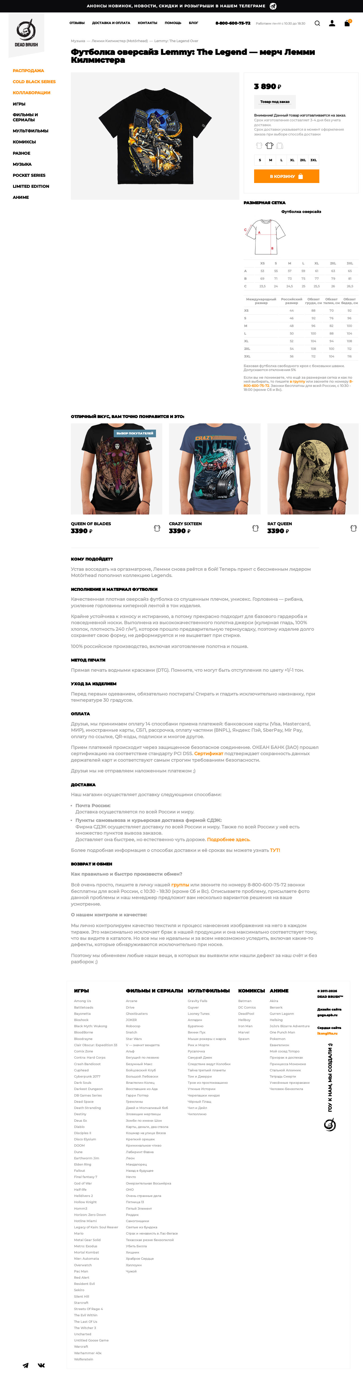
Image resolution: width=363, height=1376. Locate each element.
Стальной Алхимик (285, 1070)
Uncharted (82, 1334)
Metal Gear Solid (87, 1240)
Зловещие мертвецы (143, 1114)
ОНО (130, 1190)
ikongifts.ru (327, 1033)
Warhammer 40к (88, 1353)
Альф (130, 1051)
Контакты (147, 23)
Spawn (243, 1039)
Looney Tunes (199, 1014)
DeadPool (246, 1014)
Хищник (132, 1252)
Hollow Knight (85, 1202)
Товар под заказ (275, 102)
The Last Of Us (85, 1322)
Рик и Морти (198, 1045)
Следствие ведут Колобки (209, 1064)
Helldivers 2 (83, 1196)
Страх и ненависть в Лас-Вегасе (152, 1234)
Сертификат (208, 755)
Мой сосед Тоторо (284, 1051)
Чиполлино (197, 1114)
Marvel (243, 1033)
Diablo (79, 1127)
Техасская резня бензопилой (150, 1240)
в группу (297, 383)
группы (180, 886)
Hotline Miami (85, 1221)
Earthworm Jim (86, 1158)
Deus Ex (80, 1121)
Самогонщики (137, 1221)
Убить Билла (136, 1246)
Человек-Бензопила (286, 1089)
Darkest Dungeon (88, 1089)
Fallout (79, 1171)
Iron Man (245, 1026)
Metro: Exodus (85, 1246)
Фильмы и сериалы (154, 991)
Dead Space (84, 1102)
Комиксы (251, 991)
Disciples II (82, 1133)
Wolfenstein (83, 1359)
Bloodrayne (83, 1039)
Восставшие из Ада (141, 1089)
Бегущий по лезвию (142, 1058)
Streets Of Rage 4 (88, 1309)
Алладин (195, 1020)
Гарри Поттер (137, 1095)
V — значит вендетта (142, 1045)
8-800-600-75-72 (225, 23)
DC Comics (247, 1007)
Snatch (131, 1033)
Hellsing (276, 1020)
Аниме (279, 991)
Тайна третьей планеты (207, 1070)
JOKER (131, 1020)
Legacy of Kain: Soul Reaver (96, 1227)
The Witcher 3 (85, 1328)
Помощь (173, 23)
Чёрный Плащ (199, 1102)
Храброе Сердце (140, 1259)
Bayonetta (82, 1014)
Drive (130, 1007)
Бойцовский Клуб (141, 1070)
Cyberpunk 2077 (87, 1076)
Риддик (132, 1215)
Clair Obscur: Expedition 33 (95, 1045)
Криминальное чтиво (143, 1146)
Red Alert (81, 1278)
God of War (83, 1183)
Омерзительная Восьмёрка (148, 1183)
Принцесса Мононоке (288, 1064)
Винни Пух (196, 1033)
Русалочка (196, 1051)
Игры (81, 991)
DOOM (79, 1146)
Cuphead (81, 1070)
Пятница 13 (135, 1202)
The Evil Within (85, 1315)
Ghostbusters (137, 1014)
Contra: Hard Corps (89, 1058)
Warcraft (81, 1347)
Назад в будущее (139, 1171)
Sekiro (79, 1290)
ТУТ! (275, 852)
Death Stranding (87, 1108)
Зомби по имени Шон (144, 1121)
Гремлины (134, 1102)
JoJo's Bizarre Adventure (290, 1026)
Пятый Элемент (139, 1209)
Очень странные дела (143, 1196)
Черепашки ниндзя (204, 1095)
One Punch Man (282, 1033)
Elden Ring (82, 1164)
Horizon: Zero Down (90, 1215)
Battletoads (83, 1007)
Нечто (131, 1177)
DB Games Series (88, 1095)
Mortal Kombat (86, 1252)
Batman (244, 1001)
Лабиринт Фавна (139, 1152)
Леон (130, 1158)
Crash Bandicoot (87, 1064)
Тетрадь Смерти (283, 1076)
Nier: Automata (86, 1259)
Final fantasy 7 (85, 1177)
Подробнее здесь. (228, 841)
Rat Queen (279, 525)
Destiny (80, 1114)
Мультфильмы (209, 991)
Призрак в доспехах (286, 1058)
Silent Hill (81, 1297)
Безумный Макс (139, 1064)
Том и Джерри (200, 1076)
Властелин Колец (140, 1083)
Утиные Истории (202, 1089)
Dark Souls (82, 1083)
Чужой (131, 1271)
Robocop (133, 1026)
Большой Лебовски (142, 1076)
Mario (78, 1234)
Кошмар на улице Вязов (146, 1133)
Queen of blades (91, 525)
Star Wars (134, 1039)
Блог (193, 23)
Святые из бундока (141, 1227)
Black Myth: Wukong (90, 1026)
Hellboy (244, 1020)
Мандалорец (136, 1164)
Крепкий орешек (140, 1139)
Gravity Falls (197, 1001)
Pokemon (277, 1039)
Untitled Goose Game (91, 1340)
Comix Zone (83, 1051)
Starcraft (81, 1303)
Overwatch (83, 1265)
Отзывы (77, 23)
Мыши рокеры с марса (207, 1039)
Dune (78, 1152)
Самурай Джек (200, 1058)
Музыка (78, 41)
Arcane (131, 1001)
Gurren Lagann (282, 1014)
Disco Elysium (85, 1139)
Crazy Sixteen (185, 525)
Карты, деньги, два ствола (147, 1127)
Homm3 (80, 1209)
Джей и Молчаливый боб (147, 1108)
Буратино (195, 1026)
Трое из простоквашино (208, 1083)
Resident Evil (84, 1284)
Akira (274, 1001)
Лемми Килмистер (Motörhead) (120, 41)
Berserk (276, 1007)
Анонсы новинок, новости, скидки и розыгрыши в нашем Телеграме (182, 6)
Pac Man (81, 1271)
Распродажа (28, 70)
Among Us (82, 1001)
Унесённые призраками (290, 1083)
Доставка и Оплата (111, 23)
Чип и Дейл (197, 1108)
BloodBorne (83, 1033)
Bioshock (81, 1020)
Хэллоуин (134, 1265)
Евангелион (279, 1045)
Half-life (80, 1190)
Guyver (193, 1007)
